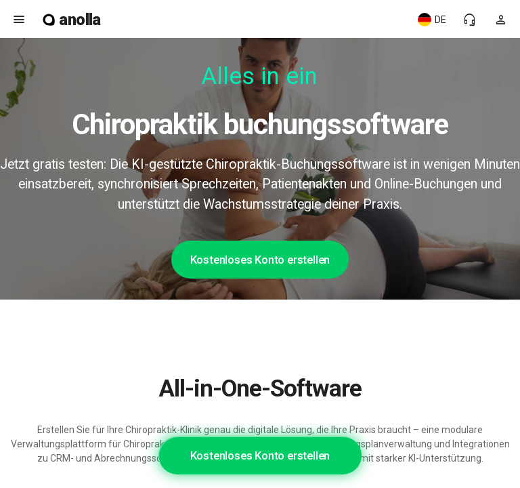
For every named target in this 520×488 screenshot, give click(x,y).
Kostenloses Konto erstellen (260, 259)
